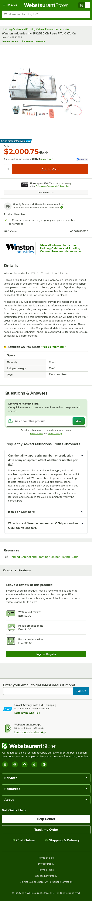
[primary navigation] (10, 5)
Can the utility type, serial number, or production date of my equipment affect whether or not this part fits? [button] (43, 460)
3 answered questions (33, 41)
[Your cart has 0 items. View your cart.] (84, 5)
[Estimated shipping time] (61, 207)
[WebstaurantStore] (46, 746)
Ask (78, 421)
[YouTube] (15, 764)
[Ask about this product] (46, 421)
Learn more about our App (30, 732)
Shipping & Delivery (62, 840)
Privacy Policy (55, 433)
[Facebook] (25, 764)
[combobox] (46, 14)
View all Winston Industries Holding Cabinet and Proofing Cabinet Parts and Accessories (61, 248)
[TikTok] (34, 764)
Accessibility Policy (46, 876)
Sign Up (81, 691)
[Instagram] (5, 764)
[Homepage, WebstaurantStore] (46, 5)
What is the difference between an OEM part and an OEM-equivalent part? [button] (43, 526)
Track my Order (46, 830)
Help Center (46, 819)
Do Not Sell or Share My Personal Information (46, 882)
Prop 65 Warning (52, 346)
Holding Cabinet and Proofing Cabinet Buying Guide (48, 556)
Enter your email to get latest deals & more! (39, 685)
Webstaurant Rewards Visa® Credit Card (53, 186)
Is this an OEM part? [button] (21, 512)
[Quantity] (8, 169)
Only (6, 146)
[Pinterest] (44, 764)
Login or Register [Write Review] (46, 654)
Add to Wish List (46, 192)
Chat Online (23, 840)
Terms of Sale (46, 858)
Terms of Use (36, 433)
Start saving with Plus (27, 712)
